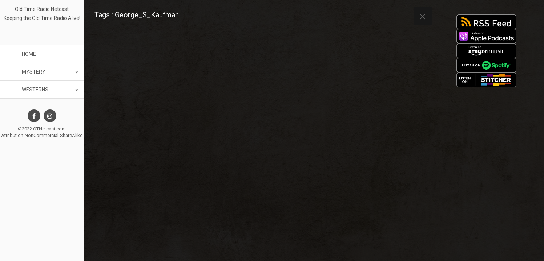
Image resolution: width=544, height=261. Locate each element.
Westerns (35, 89)
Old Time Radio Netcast (42, 9)
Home (29, 54)
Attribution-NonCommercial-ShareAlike (41, 135)
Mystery (33, 72)
